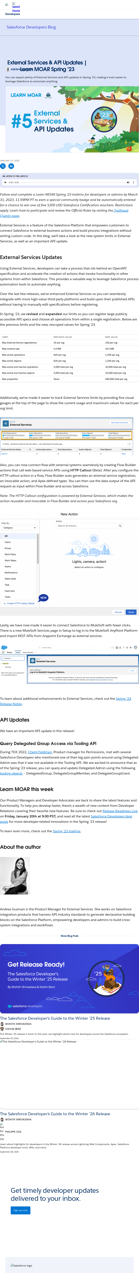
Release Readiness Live (120, 811)
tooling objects (11, 773)
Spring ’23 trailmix (67, 831)
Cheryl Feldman (40, 752)
